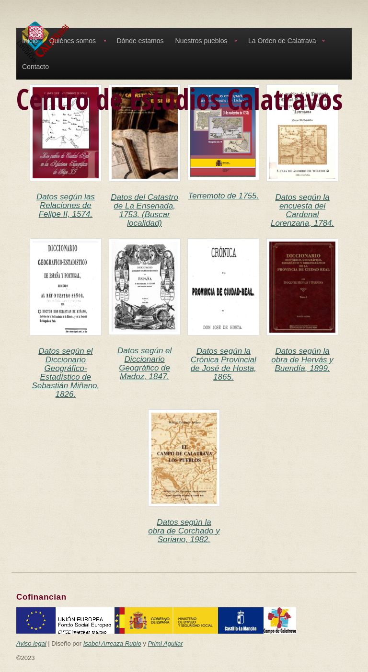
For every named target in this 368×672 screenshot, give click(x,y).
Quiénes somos (72, 41)
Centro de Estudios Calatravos (179, 99)
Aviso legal (31, 643)
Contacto (35, 66)
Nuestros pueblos (201, 41)
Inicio (30, 41)
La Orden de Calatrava (282, 41)
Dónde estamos (139, 41)
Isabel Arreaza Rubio (112, 643)
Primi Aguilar (165, 643)
